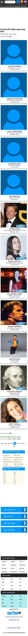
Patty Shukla (14, 424)
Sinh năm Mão (13, 34)
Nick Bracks (14, 196)
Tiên (12, 599)
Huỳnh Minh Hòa (18, 466)
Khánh (12, 606)
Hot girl (7, 6)
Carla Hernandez (14, 131)
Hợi (14, 483)
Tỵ (14, 476)
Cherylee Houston (14, 99)
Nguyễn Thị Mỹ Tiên (8, 461)
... (26, 443)
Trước (2, 443)
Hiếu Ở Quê (17, 455)
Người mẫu (17, 6)
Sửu (15, 472)
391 (6, 443)
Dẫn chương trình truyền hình (14, 230)
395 (18, 443)
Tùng (12, 596)
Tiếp (14, 446)
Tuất (4, 483)
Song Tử (4, 561)
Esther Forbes (14, 66)
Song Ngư (4, 571)
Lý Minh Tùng (17, 461)
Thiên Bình (13, 565)
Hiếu (20, 599)
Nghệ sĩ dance (14, 295)
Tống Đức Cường (7, 466)
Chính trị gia (14, 393)
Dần (4, 474)
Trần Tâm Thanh (7, 457)
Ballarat (14, 199)
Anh (20, 602)
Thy (20, 606)
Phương (4, 606)
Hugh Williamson (14, 391)
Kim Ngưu (22, 571)
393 (12, 443)
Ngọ (4, 478)
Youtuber (14, 360)
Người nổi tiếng (4, 34)
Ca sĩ (2, 6)
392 (9, 443)
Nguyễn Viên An (18, 459)
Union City (14, 264)
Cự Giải (13, 561)
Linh (20, 596)
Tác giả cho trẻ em (14, 68)
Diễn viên (12, 6)
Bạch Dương (14, 571)
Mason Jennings (14, 326)
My (2, 599)
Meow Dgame (14, 359)
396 (21, 443)
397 (23, 443)
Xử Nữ (3, 565)
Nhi (3, 602)
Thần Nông (22, 565)
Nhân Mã (4, 568)
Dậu (15, 481)
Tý (4, 472)
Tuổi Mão (14, 69)
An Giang (14, 362)
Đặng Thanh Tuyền (18, 464)
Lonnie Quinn (14, 229)
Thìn (4, 476)
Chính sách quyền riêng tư (14, 627)
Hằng (12, 602)
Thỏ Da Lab (6, 455)
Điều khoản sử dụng (14, 619)
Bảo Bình (21, 568)
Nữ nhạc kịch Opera (14, 100)
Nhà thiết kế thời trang (14, 263)
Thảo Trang (6, 459)
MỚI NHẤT (24, 6)
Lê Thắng (5, 464)
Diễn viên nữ (14, 165)
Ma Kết (12, 568)
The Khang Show (18, 457)
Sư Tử (21, 561)
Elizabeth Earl (14, 164)
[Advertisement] (14, 17)
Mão (15, 474)
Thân (4, 481)
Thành (3, 596)
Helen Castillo (14, 261)
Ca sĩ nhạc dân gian (14, 328)
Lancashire (14, 102)
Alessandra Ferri (14, 294)
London (14, 167)
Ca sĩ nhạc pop (14, 425)
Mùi (15, 478)
